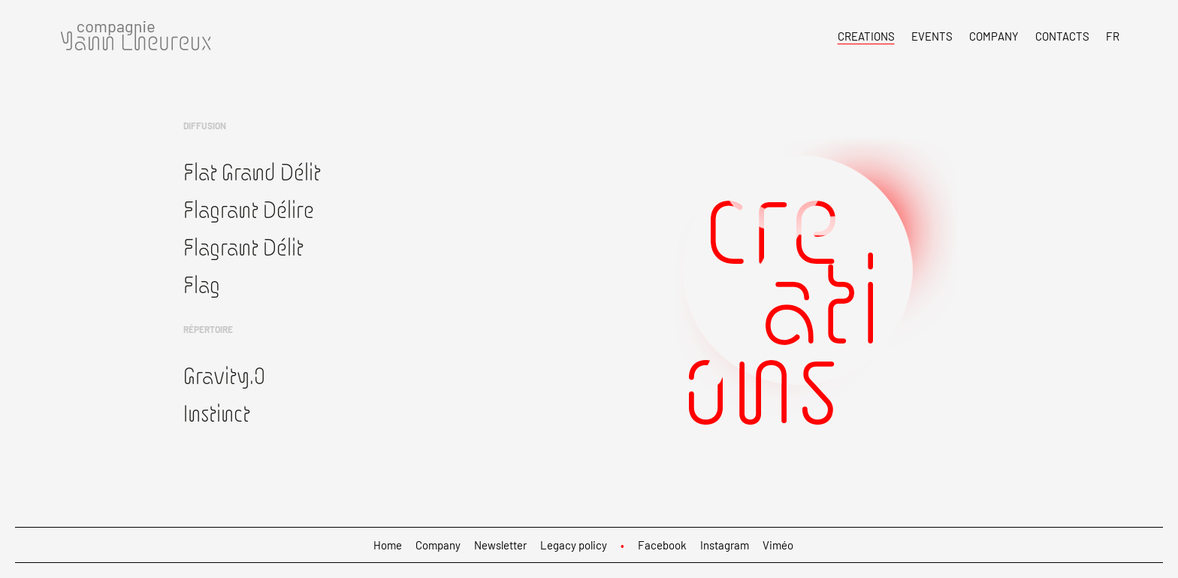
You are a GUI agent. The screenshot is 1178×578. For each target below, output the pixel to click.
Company (994, 36)
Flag (201, 284)
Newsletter (500, 545)
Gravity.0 (224, 375)
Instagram (724, 545)
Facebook (662, 545)
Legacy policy (573, 545)
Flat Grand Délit (252, 171)
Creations (866, 36)
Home (387, 545)
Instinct (216, 412)
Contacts (1062, 36)
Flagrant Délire (248, 208)
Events (932, 36)
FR (1112, 36)
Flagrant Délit (243, 246)
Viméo (778, 545)
